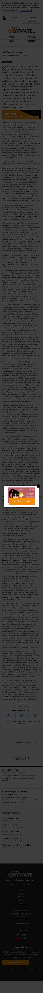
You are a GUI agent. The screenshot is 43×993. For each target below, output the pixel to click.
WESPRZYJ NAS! (22, 501)
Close (38, 486)
